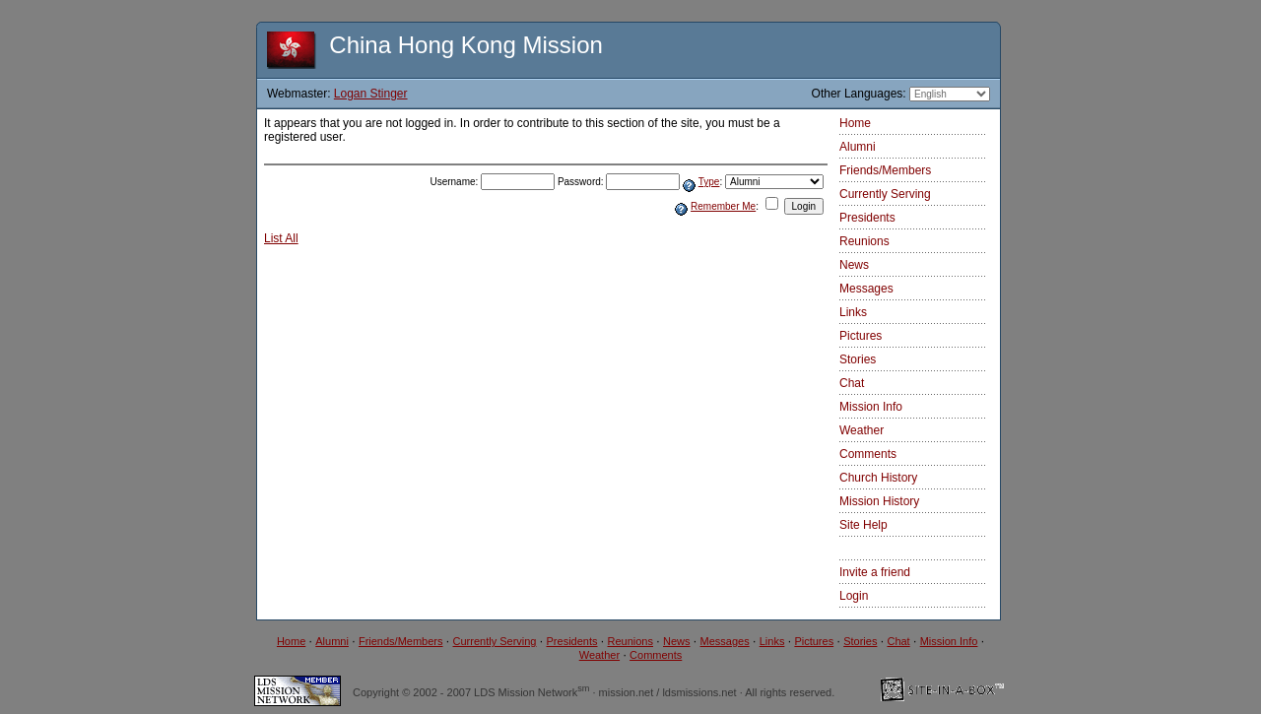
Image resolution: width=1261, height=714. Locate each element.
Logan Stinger (371, 93)
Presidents (867, 218)
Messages (866, 288)
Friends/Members (885, 170)
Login (853, 596)
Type (709, 181)
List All (281, 238)
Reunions (864, 241)
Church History (878, 478)
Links (853, 312)
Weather (861, 430)
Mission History (879, 501)
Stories (857, 359)
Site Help (863, 525)
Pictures (860, 336)
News (854, 265)
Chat (851, 383)
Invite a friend (874, 572)
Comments (867, 454)
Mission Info (870, 407)
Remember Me (723, 206)
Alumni (857, 147)
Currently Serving (885, 194)
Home (855, 123)
